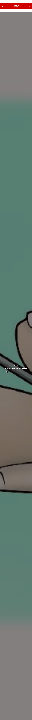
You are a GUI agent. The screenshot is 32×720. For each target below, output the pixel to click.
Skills (16, 365)
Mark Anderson (13, 372)
